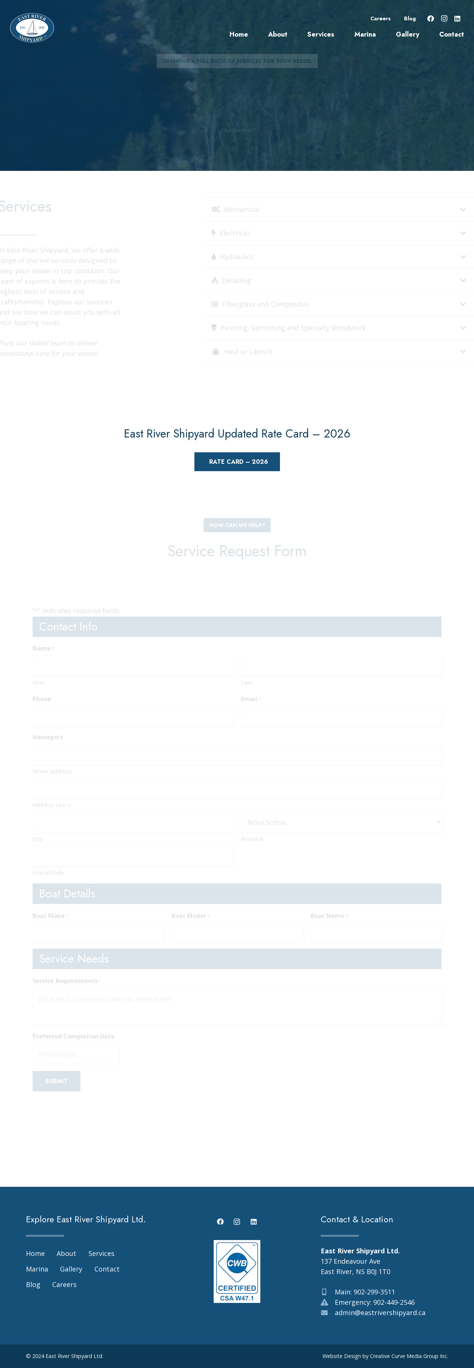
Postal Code (48, 872)
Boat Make (51, 916)
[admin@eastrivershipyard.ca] (328, 1312)
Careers (380, 18)
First (38, 682)
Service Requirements (67, 981)
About (66, 1253)
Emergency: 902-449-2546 (375, 1302)
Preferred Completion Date (73, 1036)
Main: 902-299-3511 (365, 1291)
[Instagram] (444, 18)
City (37, 838)
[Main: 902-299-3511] (328, 1291)
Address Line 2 (52, 804)
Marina (37, 1268)
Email (251, 699)
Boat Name (329, 916)
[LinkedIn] (457, 18)
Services (101, 1253)
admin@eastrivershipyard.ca (380, 1312)
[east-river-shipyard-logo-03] (32, 28)
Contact (107, 1268)
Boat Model (190, 916)
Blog (410, 18)
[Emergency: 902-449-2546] (328, 1302)
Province (252, 838)
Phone (42, 699)
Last (246, 682)
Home (35, 1253)
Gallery (71, 1268)
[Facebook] (430, 18)
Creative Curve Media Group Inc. (409, 1355)
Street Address (52, 771)
